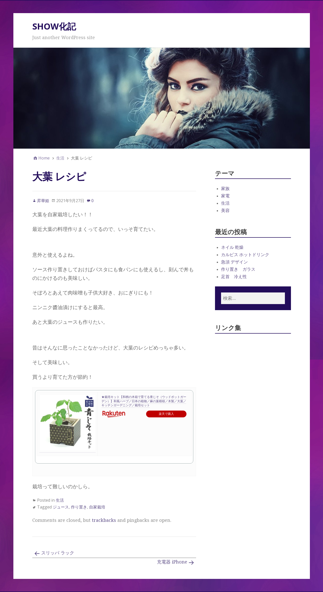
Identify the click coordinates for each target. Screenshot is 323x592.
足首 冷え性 (234, 276)
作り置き (79, 507)
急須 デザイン (234, 261)
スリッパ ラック (57, 552)
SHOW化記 (54, 26)
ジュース (61, 507)
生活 (60, 500)
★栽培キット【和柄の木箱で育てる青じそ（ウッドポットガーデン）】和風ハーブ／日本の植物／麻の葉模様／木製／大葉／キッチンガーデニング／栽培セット (143, 401)
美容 (225, 210)
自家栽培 (97, 507)
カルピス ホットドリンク (245, 254)
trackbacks (104, 520)
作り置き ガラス (238, 269)
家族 (225, 188)
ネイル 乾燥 (232, 247)
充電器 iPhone (172, 561)
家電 (225, 195)
